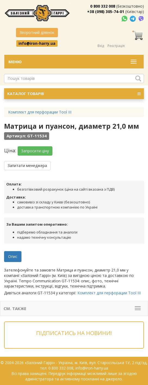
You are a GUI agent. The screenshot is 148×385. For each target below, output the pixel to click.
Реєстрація (116, 45)
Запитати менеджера (27, 165)
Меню (15, 61)
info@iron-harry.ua (36, 43)
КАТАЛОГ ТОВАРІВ (74, 93)
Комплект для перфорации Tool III (109, 292)
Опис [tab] (12, 256)
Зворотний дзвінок (37, 32)
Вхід (100, 45)
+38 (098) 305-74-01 (105, 11)
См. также (15, 308)
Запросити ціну (35, 150)
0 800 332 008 (102, 6)
